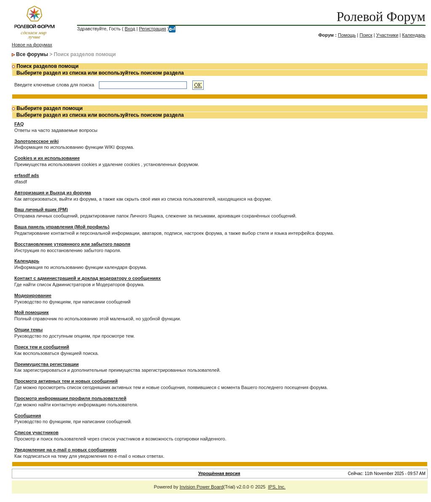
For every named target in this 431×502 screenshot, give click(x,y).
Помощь (347, 35)
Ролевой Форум (380, 16)
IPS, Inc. (277, 486)
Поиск (365, 35)
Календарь (414, 35)
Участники (387, 35)
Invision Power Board (201, 486)
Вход (130, 28)
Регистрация (152, 28)
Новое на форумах (32, 44)
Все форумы (32, 54)
